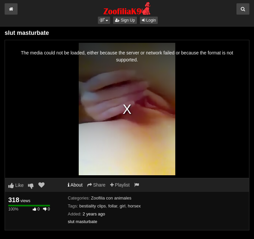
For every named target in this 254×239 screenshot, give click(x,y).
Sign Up (125, 20)
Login (149, 20)
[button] (104, 20)
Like (16, 185)
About (75, 185)
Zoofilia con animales (111, 198)
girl (122, 205)
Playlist (120, 185)
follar (112, 205)
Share (96, 185)
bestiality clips (92, 205)
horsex (134, 205)
